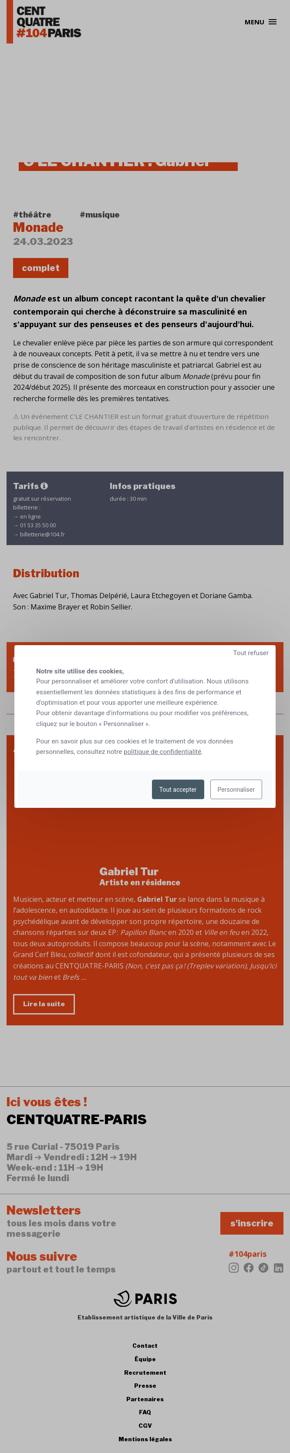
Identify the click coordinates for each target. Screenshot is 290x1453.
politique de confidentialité (162, 752)
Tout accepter (178, 789)
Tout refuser (251, 653)
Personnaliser (236, 789)
